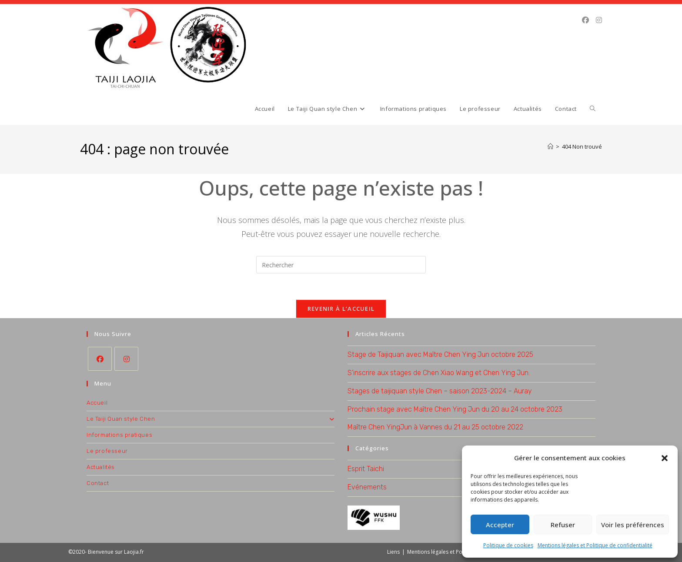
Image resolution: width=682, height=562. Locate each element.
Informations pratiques (119, 435)
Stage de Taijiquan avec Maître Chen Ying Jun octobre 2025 (440, 354)
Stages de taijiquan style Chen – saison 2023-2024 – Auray (440, 391)
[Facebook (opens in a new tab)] (585, 20)
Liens (393, 551)
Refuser (563, 524)
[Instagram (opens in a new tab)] (598, 20)
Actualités (101, 467)
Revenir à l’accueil (341, 309)
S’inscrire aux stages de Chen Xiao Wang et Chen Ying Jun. (439, 373)
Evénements (367, 487)
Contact (98, 483)
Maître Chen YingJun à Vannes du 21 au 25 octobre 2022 (435, 427)
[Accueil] (550, 146)
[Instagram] (126, 359)
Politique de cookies (508, 545)
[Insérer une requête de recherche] (341, 264)
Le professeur (107, 451)
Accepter (500, 524)
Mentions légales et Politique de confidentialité (595, 545)
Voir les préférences (632, 524)
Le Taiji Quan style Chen (210, 419)
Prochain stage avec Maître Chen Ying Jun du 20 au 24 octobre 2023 (455, 409)
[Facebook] (100, 359)
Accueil (97, 402)
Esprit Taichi (366, 469)
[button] (664, 458)
